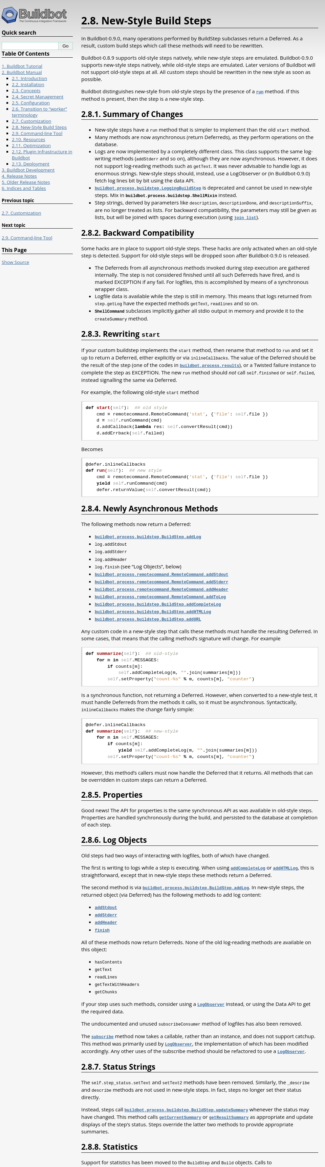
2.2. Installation (28, 84)
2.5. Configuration (31, 103)
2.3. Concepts (26, 90)
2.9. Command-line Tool (37, 133)
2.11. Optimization (31, 145)
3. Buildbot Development (28, 170)
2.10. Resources (28, 139)
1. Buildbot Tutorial (22, 66)
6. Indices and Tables (24, 188)
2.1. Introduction (29, 78)
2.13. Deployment (30, 164)
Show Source (15, 262)
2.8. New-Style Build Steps (39, 127)
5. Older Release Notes (26, 182)
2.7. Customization (31, 121)
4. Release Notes (19, 176)
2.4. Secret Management (37, 97)
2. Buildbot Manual (22, 72)
